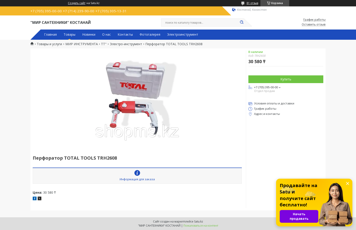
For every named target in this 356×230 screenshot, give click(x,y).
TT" (103, 44)
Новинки (88, 34)
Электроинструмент (182, 34)
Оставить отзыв (314, 24)
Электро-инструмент (126, 44)
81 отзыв (252, 3)
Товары (69, 34)
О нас (106, 34)
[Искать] (241, 22)
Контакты (125, 34)
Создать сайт (76, 3)
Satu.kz (198, 221)
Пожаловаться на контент (200, 226)
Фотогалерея (150, 34)
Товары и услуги (49, 44)
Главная (50, 34)
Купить (285, 79)
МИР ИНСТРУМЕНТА (81, 44)
